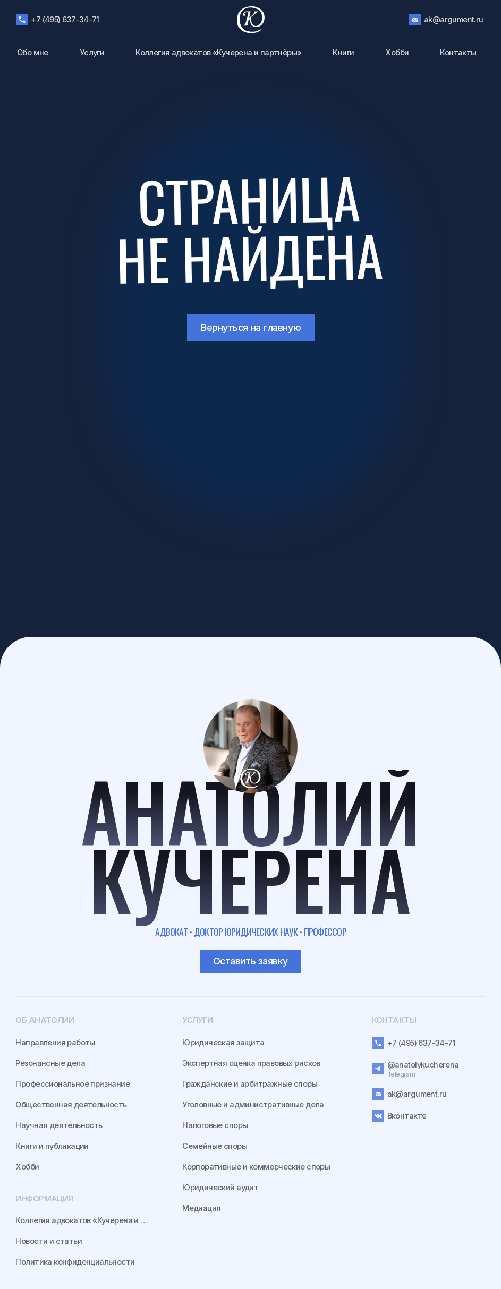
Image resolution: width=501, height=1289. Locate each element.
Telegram (401, 1074)
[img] (250, 746)
